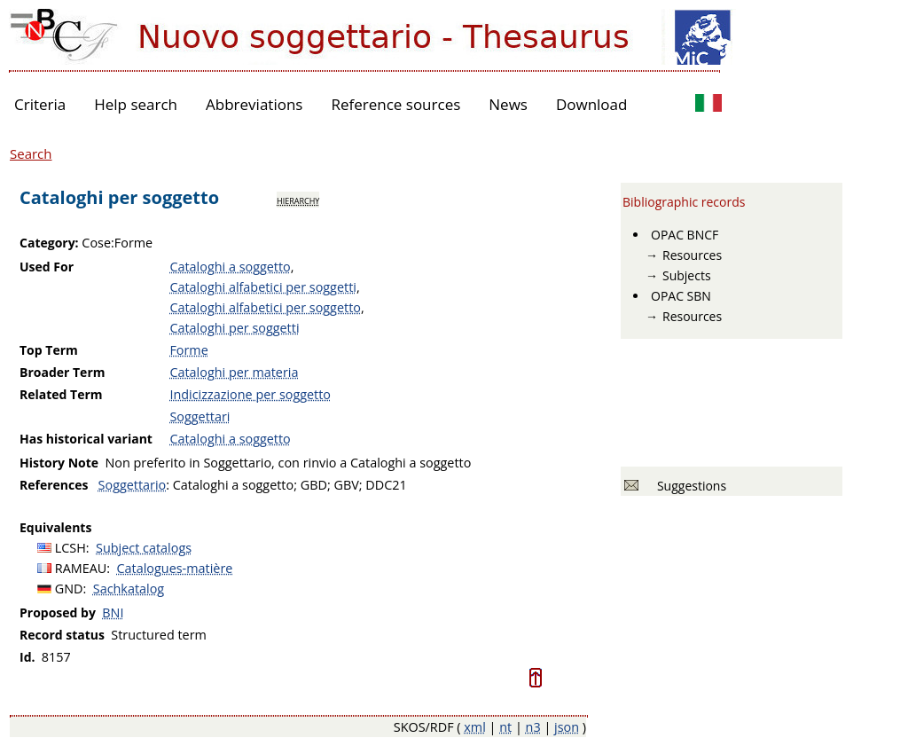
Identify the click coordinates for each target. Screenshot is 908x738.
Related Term (61, 394)
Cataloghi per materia (233, 372)
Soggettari (199, 416)
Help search (135, 104)
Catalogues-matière (175, 568)
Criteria (40, 104)
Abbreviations (254, 104)
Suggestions (688, 485)
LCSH (70, 547)
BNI (112, 612)
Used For (47, 266)
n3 (533, 726)
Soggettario (132, 484)
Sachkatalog (128, 588)
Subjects (686, 275)
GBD (314, 484)
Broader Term (63, 372)
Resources (692, 255)
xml (475, 726)
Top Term (49, 350)
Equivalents (55, 527)
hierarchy (298, 200)
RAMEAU (81, 568)
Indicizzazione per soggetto (250, 394)
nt (505, 726)
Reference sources (395, 104)
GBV (345, 484)
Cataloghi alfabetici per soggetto (265, 307)
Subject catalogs (144, 547)
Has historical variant (86, 438)
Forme (188, 350)
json (566, 726)
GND (69, 588)
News (508, 104)
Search (31, 153)
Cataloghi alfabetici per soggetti (262, 287)
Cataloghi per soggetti (234, 327)
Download (592, 104)
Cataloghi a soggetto (229, 266)
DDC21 (385, 484)
